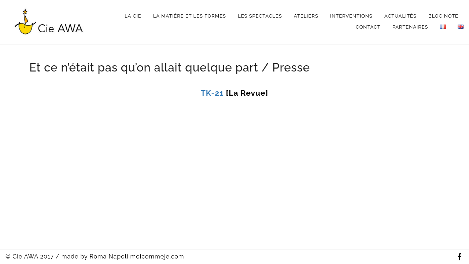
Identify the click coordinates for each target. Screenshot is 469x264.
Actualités (400, 16)
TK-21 (212, 93)
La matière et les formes (189, 16)
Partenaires (410, 27)
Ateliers (306, 16)
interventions (351, 16)
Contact (368, 27)
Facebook (459, 257)
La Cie (133, 16)
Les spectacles (260, 16)
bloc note (443, 16)
